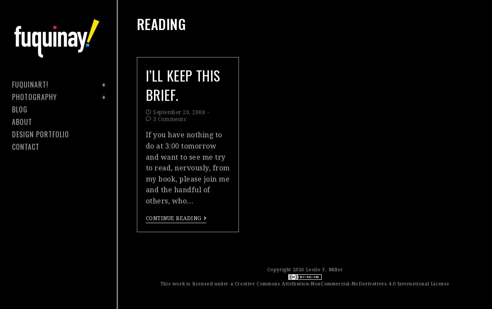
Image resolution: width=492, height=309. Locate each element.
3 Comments (169, 119)
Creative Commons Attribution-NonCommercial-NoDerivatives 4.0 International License (342, 284)
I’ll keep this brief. (183, 85)
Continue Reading (176, 218)
